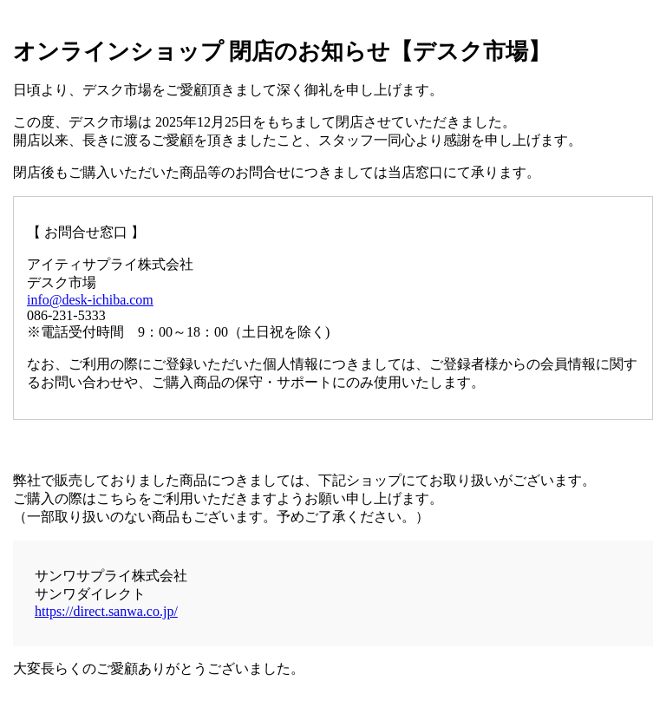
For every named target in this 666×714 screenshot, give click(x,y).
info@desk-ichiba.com (90, 299)
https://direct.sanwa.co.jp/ (106, 611)
